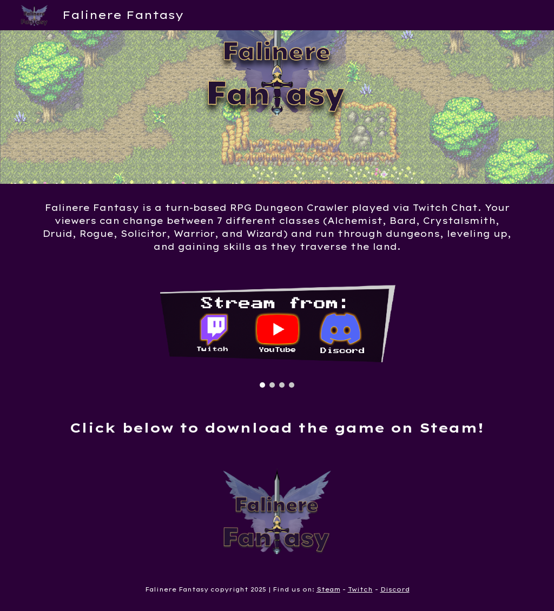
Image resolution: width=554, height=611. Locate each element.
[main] (277, 227)
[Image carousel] (277, 335)
